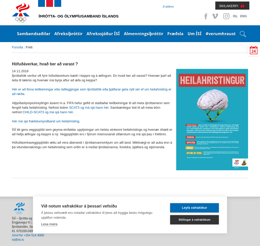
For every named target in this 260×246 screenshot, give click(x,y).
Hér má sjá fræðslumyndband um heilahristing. (46, 121)
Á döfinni (168, 6)
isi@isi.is (18, 239)
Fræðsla (175, 33)
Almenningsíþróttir (143, 33)
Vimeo (216, 16)
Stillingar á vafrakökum (194, 219)
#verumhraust (221, 33)
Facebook (205, 16)
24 (253, 51)
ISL (235, 16)
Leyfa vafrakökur (194, 208)
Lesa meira (49, 224)
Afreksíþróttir (68, 33)
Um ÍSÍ (195, 33)
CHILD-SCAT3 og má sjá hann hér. (48, 112)
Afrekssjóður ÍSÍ (103, 33)
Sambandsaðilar (33, 33)
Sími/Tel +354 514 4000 (28, 235)
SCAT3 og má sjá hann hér (88, 107)
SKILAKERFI (228, 6)
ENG (243, 16)
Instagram (226, 16)
